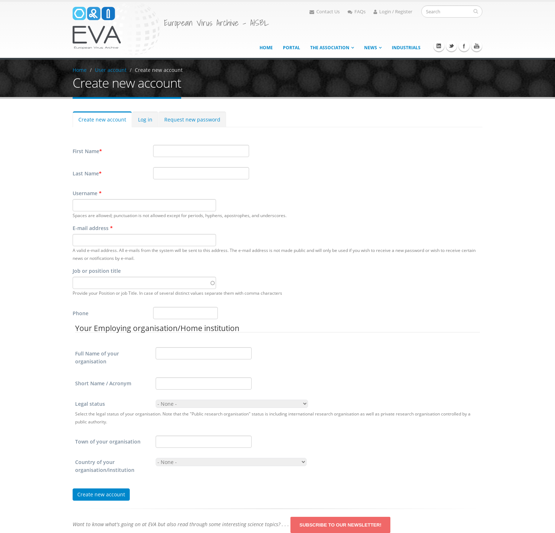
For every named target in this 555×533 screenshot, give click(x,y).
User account (111, 69)
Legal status (90, 403)
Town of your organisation (108, 441)
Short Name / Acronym (103, 383)
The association (329, 48)
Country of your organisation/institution (104, 466)
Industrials (406, 48)
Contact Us (324, 12)
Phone (80, 313)
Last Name (87, 174)
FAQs (357, 12)
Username (87, 193)
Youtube (476, 46)
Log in (145, 119)
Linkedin (439, 46)
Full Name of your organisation (97, 357)
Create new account (159, 69)
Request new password (192, 119)
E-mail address (93, 228)
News (370, 48)
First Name (87, 151)
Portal (291, 48)
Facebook (464, 46)
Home (266, 48)
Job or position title (97, 270)
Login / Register (392, 12)
